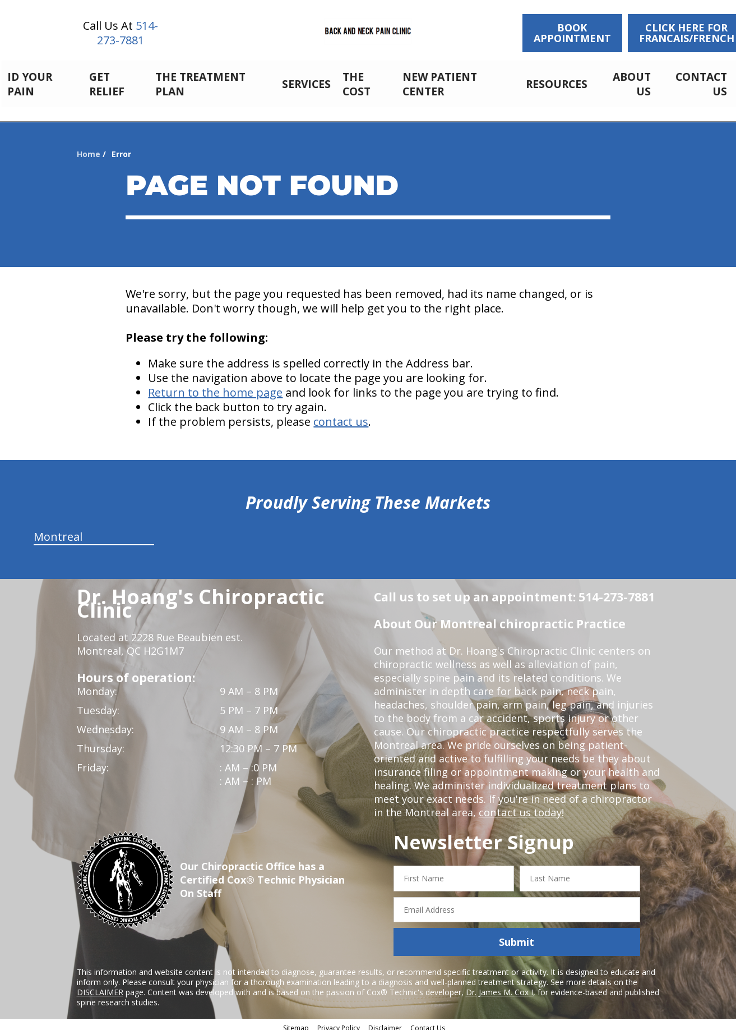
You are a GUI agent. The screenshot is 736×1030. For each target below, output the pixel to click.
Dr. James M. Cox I (499, 986)
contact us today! (520, 806)
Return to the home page (215, 386)
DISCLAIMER (100, 986)
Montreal (58, 530)
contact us (340, 415)
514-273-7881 (127, 33)
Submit (516, 935)
